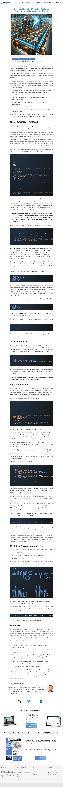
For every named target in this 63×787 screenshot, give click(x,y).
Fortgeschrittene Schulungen (23, 772)
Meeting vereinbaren (54, 772)
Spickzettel (36, 2)
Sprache (58, 2)
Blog (44, 2)
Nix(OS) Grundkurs (21, 769)
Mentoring (19, 774)
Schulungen (26, 2)
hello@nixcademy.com (54, 769)
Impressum (35, 772)
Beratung (19, 776)
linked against (17, 603)
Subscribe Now (40, 758)
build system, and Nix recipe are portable (34, 661)
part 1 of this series (17, 73)
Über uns (50, 2)
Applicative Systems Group (27, 784)
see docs (18, 500)
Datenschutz (35, 774)
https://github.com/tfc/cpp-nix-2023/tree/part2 (34, 116)
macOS (48, 377)
